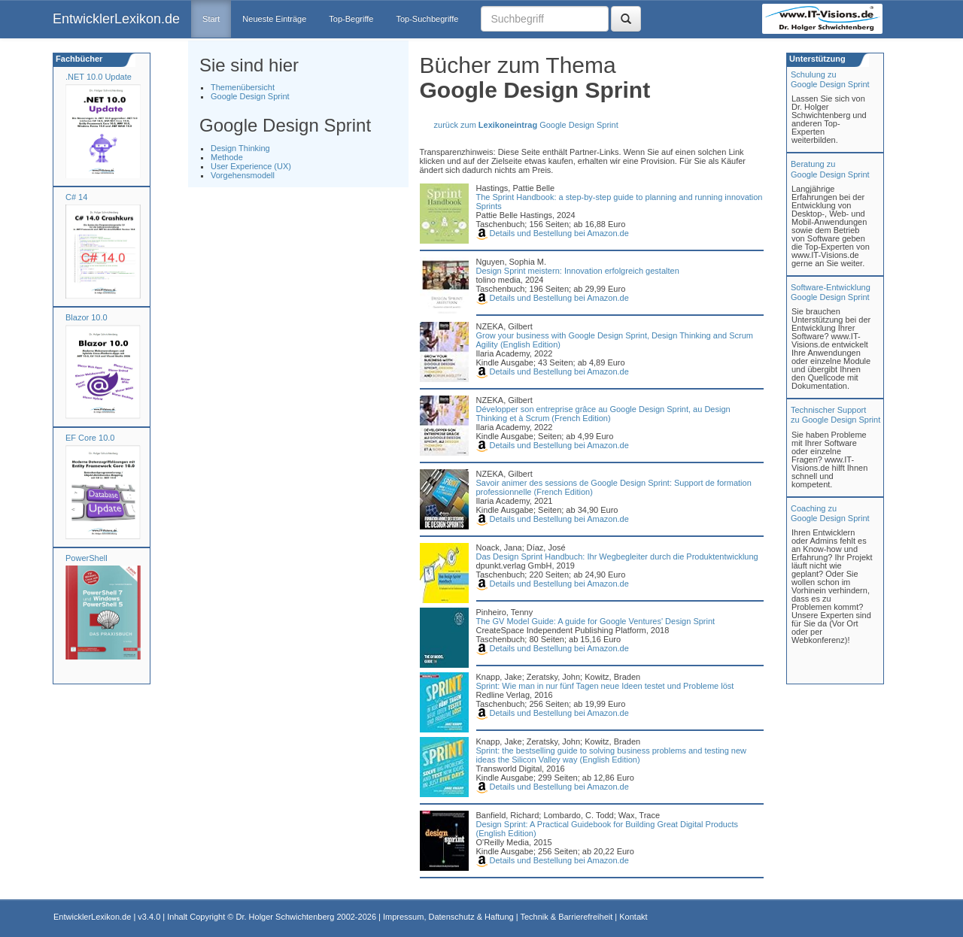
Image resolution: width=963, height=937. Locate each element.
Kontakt (633, 916)
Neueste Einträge (274, 18)
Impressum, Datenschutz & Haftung (448, 916)
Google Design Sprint (250, 96)
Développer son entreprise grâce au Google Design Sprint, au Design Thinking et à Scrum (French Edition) (603, 414)
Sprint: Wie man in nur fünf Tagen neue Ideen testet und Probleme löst (605, 685)
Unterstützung (816, 58)
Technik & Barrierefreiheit (566, 916)
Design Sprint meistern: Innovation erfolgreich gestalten (577, 270)
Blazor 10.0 (86, 317)
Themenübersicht (243, 87)
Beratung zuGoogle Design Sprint (830, 168)
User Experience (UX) (251, 166)
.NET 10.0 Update (98, 76)
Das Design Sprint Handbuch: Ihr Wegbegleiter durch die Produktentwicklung (617, 556)
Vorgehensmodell (243, 175)
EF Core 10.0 (89, 437)
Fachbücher (77, 58)
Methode (227, 157)
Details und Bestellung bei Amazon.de (552, 233)
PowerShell (86, 558)
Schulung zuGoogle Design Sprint (830, 79)
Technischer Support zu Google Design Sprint (835, 414)
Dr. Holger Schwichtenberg (285, 916)
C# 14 (76, 197)
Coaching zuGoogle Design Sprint (830, 513)
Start (211, 18)
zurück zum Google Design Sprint (526, 124)
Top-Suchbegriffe (427, 18)
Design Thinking (240, 148)
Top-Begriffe (351, 18)
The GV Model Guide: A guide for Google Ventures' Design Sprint (595, 621)
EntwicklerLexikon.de (116, 18)
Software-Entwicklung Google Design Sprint (830, 292)
